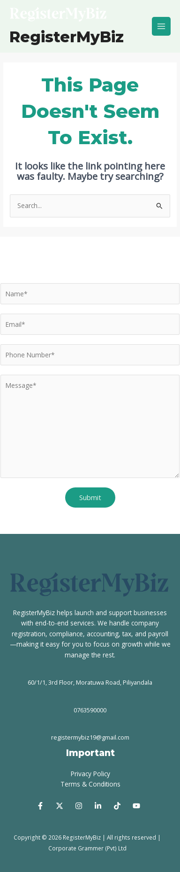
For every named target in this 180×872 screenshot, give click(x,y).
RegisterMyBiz (66, 37)
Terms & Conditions (90, 783)
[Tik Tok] (117, 806)
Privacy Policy (90, 773)
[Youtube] (136, 806)
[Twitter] (59, 806)
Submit (90, 497)
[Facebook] (40, 806)
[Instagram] (78, 806)
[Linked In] (98, 806)
